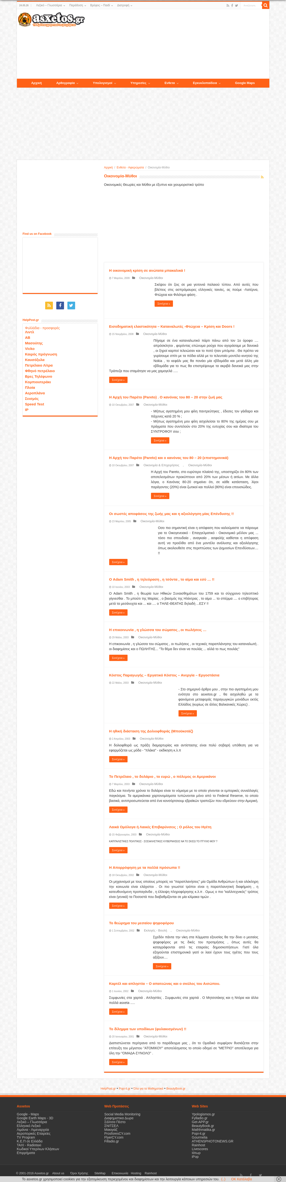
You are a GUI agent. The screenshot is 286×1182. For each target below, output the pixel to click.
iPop (195, 1157)
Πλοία (30, 385)
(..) (223, 1179)
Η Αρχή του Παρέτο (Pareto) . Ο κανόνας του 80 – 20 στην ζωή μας (165, 397)
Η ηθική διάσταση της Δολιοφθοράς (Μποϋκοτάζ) (151, 731)
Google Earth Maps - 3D (35, 1118)
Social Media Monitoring (122, 1114)
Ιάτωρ (196, 1153)
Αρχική (108, 167)
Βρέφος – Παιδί (100, 5)
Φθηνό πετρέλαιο (40, 368)
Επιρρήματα (26, 1153)
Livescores (200, 1149)
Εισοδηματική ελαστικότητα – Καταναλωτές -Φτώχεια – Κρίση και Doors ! (172, 326)
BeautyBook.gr (203, 1126)
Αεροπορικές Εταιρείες (34, 1133)
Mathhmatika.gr (203, 1130)
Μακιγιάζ (110, 1130)
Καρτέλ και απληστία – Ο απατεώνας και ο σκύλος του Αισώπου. (164, 983)
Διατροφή (123, 5)
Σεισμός (32, 396)
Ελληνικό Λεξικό (29, 1126)
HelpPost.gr (108, 1088)
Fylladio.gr (199, 1118)
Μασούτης (34, 341)
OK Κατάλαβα (241, 1179)
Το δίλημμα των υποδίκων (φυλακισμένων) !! (147, 1029)
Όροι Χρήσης (71, 1173)
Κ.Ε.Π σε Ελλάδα (30, 1141)
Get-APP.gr (200, 1122)
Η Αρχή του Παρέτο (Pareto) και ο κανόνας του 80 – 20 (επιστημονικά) (169, 458)
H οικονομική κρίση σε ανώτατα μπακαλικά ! (147, 270)
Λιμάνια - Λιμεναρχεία (33, 1130)
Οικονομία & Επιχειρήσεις (158, 465)
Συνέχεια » (163, 303)
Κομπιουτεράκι (38, 379)
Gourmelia (199, 1137)
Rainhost (198, 1145)
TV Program (26, 1137)
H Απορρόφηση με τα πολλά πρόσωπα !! (144, 867)
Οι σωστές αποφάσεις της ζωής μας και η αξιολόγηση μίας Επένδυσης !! (171, 514)
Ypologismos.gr (203, 1114)
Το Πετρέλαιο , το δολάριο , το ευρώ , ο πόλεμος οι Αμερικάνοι (162, 776)
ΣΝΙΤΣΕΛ (111, 1126)
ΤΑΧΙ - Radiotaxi (29, 1145)
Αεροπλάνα (35, 391)
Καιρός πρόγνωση (41, 352)
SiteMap (86, 1173)
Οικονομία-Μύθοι (147, 278)
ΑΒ (27, 335)
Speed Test (34, 402)
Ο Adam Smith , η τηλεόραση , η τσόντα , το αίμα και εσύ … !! (161, 579)
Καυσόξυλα (35, 357)
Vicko (30, 346)
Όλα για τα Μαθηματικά (149, 1088)
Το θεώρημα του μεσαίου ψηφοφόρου (141, 923)
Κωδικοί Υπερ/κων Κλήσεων (38, 1149)
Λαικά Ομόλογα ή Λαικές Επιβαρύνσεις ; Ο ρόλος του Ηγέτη (160, 827)
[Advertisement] (177, 44)
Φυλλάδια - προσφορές (42, 325)
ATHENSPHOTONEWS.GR (212, 1141)
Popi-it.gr (124, 1088)
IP (27, 407)
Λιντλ (29, 329)
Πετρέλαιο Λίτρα (39, 363)
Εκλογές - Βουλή (152, 930)
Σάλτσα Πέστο (115, 1122)
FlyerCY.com (113, 1137)
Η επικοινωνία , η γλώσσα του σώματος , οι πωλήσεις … (158, 630)
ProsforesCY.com (117, 1133)
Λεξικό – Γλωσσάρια (49, 5)
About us (56, 1173)
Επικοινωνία (101, 1173)
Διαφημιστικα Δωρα (118, 1118)
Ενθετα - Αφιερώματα (130, 167)
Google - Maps (28, 1114)
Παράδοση (76, 5)
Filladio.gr (111, 1141)
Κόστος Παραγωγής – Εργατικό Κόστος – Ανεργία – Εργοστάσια (164, 675)
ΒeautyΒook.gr (176, 1088)
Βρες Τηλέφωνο (38, 374)
